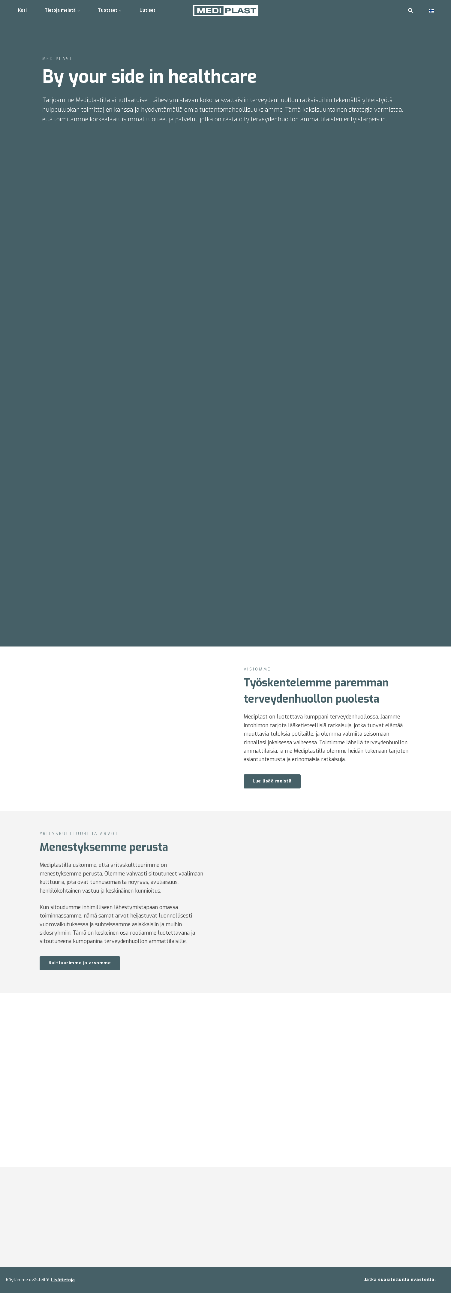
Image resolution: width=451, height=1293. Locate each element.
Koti (22, 10)
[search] (410, 10)
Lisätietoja (63, 1280)
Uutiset (147, 10)
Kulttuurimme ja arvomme (69, 963)
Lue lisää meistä (272, 781)
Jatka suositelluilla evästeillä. (400, 1279)
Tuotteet (110, 10)
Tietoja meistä (62, 10)
